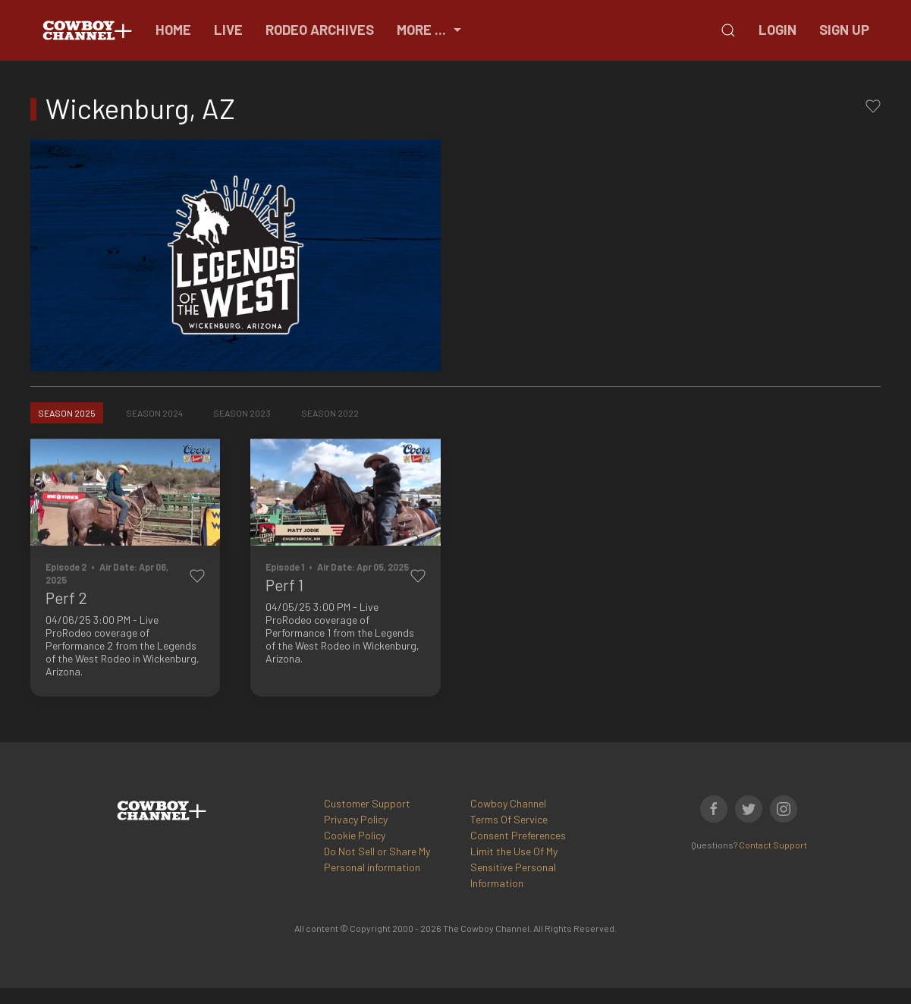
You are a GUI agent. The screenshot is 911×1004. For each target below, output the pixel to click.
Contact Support (773, 844)
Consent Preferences (518, 835)
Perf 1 (284, 584)
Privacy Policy (356, 819)
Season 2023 (242, 413)
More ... (431, 29)
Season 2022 (330, 413)
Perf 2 (66, 597)
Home (173, 29)
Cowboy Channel (508, 803)
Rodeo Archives (319, 29)
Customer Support (367, 803)
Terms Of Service (509, 819)
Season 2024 (154, 413)
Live (228, 29)
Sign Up (844, 29)
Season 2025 (67, 413)
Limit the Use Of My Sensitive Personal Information (514, 867)
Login (777, 29)
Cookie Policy (354, 835)
